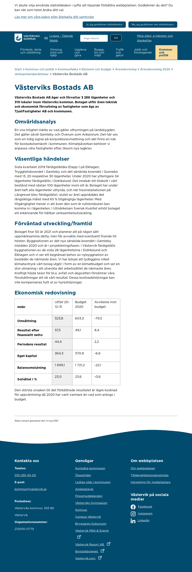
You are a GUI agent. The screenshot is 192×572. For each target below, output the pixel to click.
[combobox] (94, 38)
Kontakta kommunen (90, 468)
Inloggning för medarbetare (151, 482)
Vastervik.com (96, 557)
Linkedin (140, 520)
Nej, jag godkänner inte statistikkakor (153, 24)
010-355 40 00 (25, 475)
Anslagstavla (84, 489)
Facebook (141, 506)
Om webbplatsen (143, 468)
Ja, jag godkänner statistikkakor (104, 24)
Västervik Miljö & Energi (96, 532)
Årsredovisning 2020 (155, 69)
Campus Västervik (88, 516)
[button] (31, 51)
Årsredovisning (126, 69)
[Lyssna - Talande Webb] (59, 38)
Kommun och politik (39, 69)
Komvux (81, 509)
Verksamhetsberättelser (32, 74)
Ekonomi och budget (96, 69)
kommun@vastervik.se (31, 489)
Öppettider (83, 475)
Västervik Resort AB (96, 543)
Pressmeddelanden (88, 496)
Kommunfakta (68, 69)
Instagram (141, 513)
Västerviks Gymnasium (91, 502)
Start (18, 69)
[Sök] (115, 38)
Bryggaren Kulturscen (90, 523)
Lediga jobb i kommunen (93, 482)
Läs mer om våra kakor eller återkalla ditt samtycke (54, 17)
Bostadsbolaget (96, 550)
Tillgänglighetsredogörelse (150, 475)
